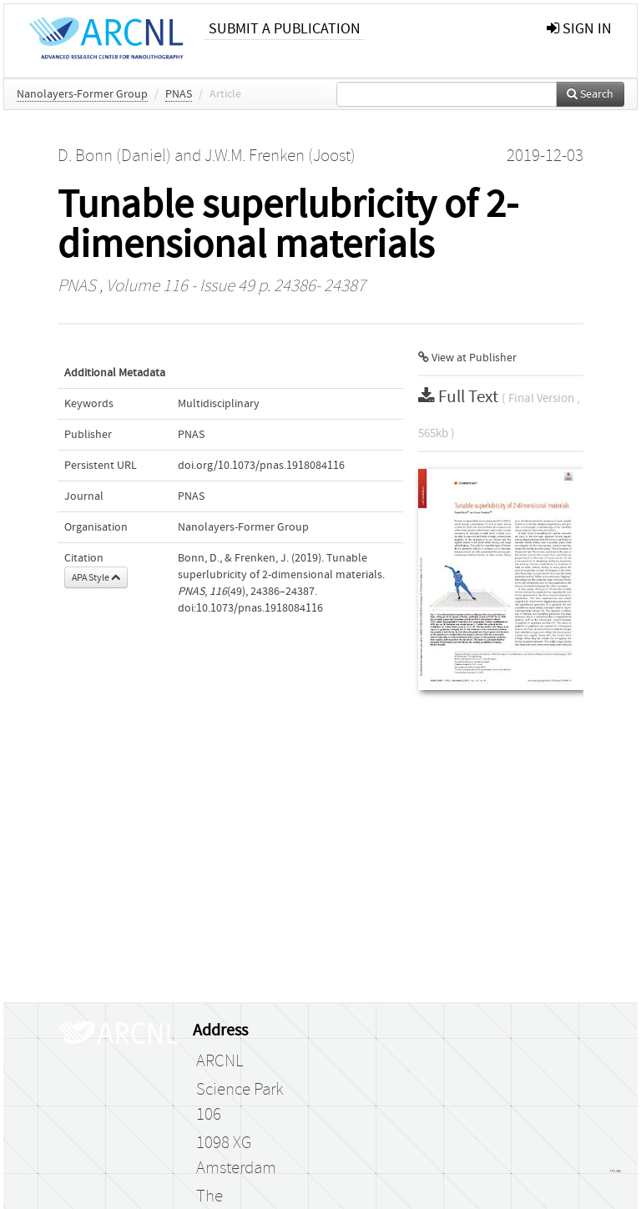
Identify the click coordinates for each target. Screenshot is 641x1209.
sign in (579, 29)
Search (590, 94)
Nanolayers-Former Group (82, 94)
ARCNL (219, 1061)
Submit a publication (285, 29)
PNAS (178, 94)
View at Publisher (467, 358)
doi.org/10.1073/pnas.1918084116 (261, 465)
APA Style (96, 577)
